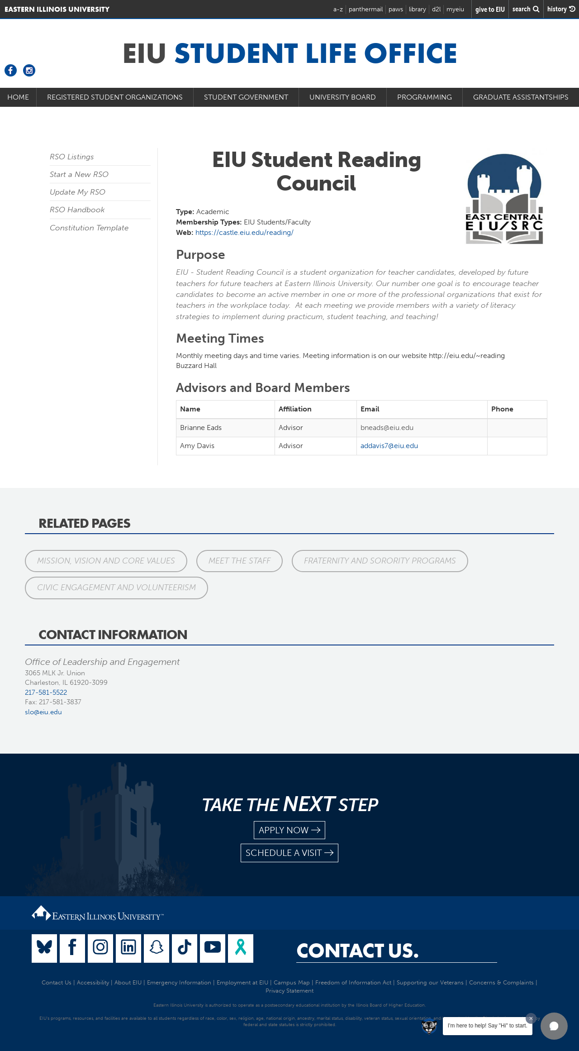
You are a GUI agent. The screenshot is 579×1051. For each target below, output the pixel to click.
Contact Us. (357, 950)
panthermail (366, 9)
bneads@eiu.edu (387, 427)
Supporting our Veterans (430, 982)
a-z (338, 9)
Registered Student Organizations (115, 97)
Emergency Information (179, 982)
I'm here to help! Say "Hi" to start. (487, 1025)
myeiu (455, 9)
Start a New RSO (79, 174)
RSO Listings (72, 156)
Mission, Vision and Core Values (106, 561)
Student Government (246, 97)
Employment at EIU (242, 982)
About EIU (128, 982)
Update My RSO (77, 191)
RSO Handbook (77, 209)
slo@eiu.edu (43, 712)
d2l (436, 9)
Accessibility (93, 982)
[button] (554, 1026)
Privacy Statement (289, 990)
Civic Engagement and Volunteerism (116, 587)
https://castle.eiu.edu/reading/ (244, 232)
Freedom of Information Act (353, 982)
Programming (424, 97)
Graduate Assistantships (521, 97)
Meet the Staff (240, 561)
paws (396, 9)
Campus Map (292, 982)
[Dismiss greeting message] (531, 1018)
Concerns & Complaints (501, 982)
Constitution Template (89, 227)
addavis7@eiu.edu (389, 445)
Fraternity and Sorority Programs (380, 561)
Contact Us (56, 982)
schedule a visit (289, 853)
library (417, 9)
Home (18, 97)
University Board (342, 97)
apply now (289, 830)
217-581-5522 (46, 692)
